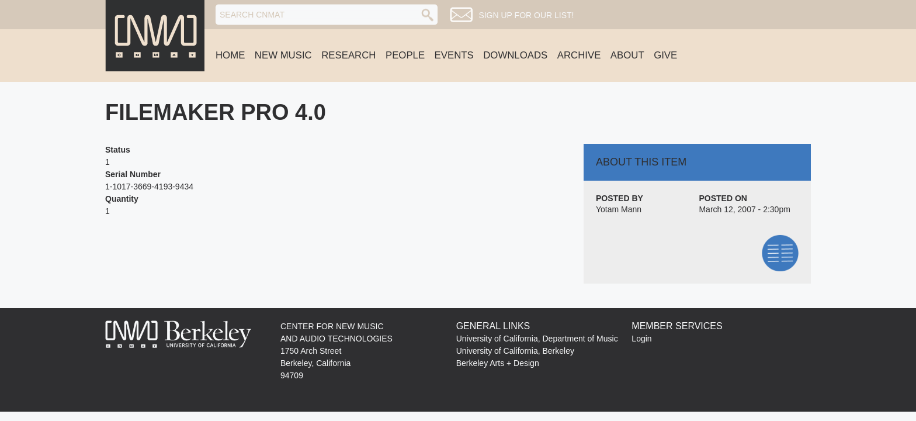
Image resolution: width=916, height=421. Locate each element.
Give (665, 55)
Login (641, 338)
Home (230, 55)
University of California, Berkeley (515, 351)
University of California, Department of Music (537, 338)
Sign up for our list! (526, 15)
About (627, 55)
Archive (579, 55)
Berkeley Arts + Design (497, 363)
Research (348, 55)
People (405, 55)
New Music (283, 55)
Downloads (515, 55)
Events (454, 55)
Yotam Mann (618, 209)
